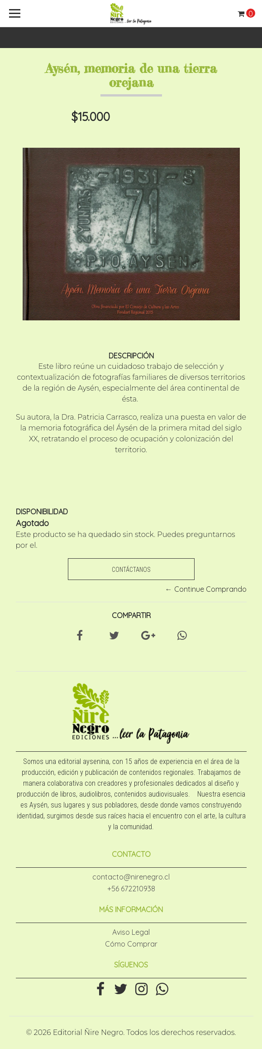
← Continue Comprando (206, 589)
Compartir (131, 615)
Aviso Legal (131, 932)
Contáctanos (131, 569)
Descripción (131, 355)
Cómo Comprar (131, 943)
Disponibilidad (42, 511)
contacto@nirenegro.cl (131, 876)
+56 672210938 (131, 888)
